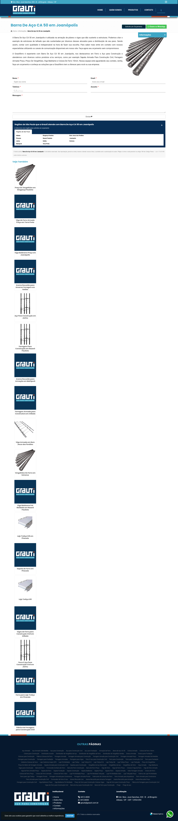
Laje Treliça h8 (110, 762)
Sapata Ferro (109, 771)
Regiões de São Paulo (23, 132)
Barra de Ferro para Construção (105, 785)
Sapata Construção (73, 771)
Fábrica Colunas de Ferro (44, 756)
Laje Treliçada (135, 762)
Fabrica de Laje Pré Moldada (148, 773)
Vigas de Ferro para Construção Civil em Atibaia (25, 634)
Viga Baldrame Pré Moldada (63, 782)
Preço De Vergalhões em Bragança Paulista (25, 188)
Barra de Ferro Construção (75, 768)
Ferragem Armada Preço (128, 756)
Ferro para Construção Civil (134, 759)
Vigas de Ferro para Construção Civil (56, 785)
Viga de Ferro (106, 768)
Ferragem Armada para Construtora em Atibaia (25, 412)
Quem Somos (115, 10)
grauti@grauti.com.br (89, 803)
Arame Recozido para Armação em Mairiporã (25, 380)
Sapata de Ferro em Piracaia (25, 569)
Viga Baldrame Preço (45, 782)
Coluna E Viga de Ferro (134, 768)
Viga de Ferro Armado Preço (30, 771)
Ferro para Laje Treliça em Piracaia (25, 696)
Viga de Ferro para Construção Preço (118, 782)
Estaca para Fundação (145, 753)
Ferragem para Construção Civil (27, 782)
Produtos (133, 10)
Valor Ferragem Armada (135, 771)
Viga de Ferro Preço (118, 768)
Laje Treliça (75, 762)
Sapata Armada (120, 771)
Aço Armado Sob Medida (40, 751)
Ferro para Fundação (151, 759)
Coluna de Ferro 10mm (147, 751)
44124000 (84, 800)
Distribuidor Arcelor (47, 753)
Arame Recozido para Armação (123, 779)
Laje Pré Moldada (64, 762)
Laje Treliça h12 (86, 762)
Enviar (89, 117)
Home (100, 10)
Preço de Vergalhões (148, 762)
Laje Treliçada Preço (129, 773)
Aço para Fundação (91, 751)
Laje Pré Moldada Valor (114, 773)
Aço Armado (26, 751)
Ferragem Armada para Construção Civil (105, 756)
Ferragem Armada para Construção (79, 756)
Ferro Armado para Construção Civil (37, 779)
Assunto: (95, 87)
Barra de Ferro (39, 768)
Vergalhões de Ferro (129, 765)
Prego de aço (127, 785)
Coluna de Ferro (150, 771)
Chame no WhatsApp (156, 27)
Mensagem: (18, 95)
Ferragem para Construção (26, 759)
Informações (59, 808)
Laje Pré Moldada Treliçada (95, 773)
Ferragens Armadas (61, 759)
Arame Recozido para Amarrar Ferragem (98, 779)
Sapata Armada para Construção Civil (56, 765)
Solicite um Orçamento (133, 27)
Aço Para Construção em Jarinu (25, 317)
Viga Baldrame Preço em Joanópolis (25, 254)
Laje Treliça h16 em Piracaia (25, 537)
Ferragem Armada (60, 756)
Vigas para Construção (26, 768)
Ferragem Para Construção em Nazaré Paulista (25, 348)
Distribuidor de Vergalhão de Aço (66, 753)
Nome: (16, 78)
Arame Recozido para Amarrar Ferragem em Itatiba (25, 287)
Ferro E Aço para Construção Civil (96, 759)
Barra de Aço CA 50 (119, 751)
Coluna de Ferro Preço (27, 773)
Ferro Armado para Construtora (146, 776)
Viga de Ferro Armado (151, 768)
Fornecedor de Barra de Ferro (56, 768)
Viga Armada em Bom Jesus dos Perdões (25, 443)
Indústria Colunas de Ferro (29, 762)
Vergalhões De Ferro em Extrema (25, 474)
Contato (148, 10)
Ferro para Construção (116, 759)
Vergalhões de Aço (115, 765)
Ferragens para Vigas (77, 759)
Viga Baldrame (153, 765)
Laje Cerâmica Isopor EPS (48, 762)
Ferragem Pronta (42, 776)
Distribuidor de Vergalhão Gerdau (113, 753)
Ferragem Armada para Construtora (61, 776)
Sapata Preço (98, 771)
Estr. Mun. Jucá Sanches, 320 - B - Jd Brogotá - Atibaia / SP (34, 2)
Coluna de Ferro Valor (60, 773)
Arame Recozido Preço (143, 779)
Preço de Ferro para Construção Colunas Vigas (89, 782)
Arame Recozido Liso (77, 779)
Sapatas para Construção (78, 765)
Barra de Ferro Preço (92, 768)
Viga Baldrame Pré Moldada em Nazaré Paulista (25, 507)
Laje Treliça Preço (123, 762)
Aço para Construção (57, 751)
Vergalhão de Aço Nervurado (98, 765)
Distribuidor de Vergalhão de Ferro (90, 753)
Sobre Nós (58, 800)
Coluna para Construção (31, 753)
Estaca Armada (131, 753)
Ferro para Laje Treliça (27, 776)
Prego (118, 785)
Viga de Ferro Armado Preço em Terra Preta (25, 221)
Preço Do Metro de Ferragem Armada (30, 765)
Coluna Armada (132, 751)
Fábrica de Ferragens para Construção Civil (25, 728)
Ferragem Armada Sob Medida (148, 756)
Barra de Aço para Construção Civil (81, 785)
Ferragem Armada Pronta (82, 776)
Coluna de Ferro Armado (43, 773)
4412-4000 (85, 797)
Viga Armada (142, 765)
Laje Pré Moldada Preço (77, 773)
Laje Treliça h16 (25, 599)
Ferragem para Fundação (45, 759)
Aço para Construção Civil (74, 751)
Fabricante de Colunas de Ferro (102, 776)
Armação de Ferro (105, 751)
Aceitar (69, 816)
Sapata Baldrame (86, 771)
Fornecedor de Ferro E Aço (59, 779)
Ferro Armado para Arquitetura (124, 776)
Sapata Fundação (59, 771)
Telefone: (17, 87)
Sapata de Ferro (46, 771)
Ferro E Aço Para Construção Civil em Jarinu (25, 664)
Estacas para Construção (26, 756)
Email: (94, 78)
